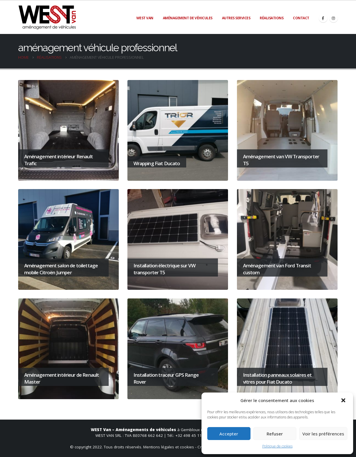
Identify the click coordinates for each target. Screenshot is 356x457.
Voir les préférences (323, 434)
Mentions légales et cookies (168, 447)
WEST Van (144, 18)
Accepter (228, 434)
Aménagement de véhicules (187, 18)
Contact (301, 18)
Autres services (236, 18)
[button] (343, 400)
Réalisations (271, 18)
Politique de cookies (277, 446)
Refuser (275, 434)
